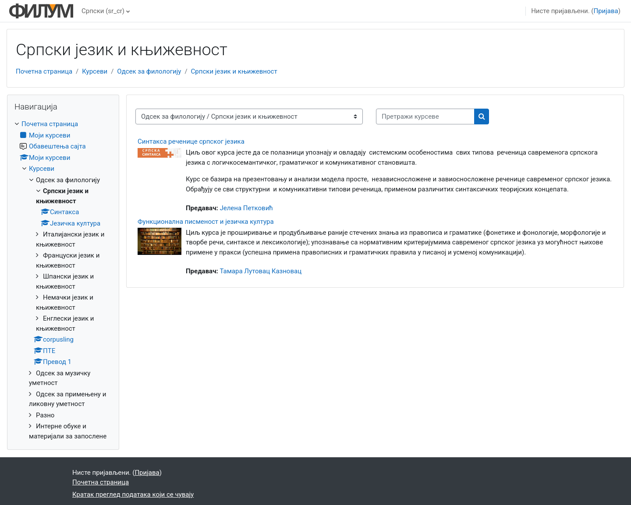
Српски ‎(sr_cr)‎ (103, 11)
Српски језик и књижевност (234, 71)
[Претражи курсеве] (425, 117)
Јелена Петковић (246, 208)
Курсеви (94, 71)
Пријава (606, 11)
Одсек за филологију (149, 71)
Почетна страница (44, 71)
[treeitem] (63, 280)
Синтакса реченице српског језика (191, 141)
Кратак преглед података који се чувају (133, 494)
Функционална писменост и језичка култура (206, 222)
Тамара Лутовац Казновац (260, 271)
